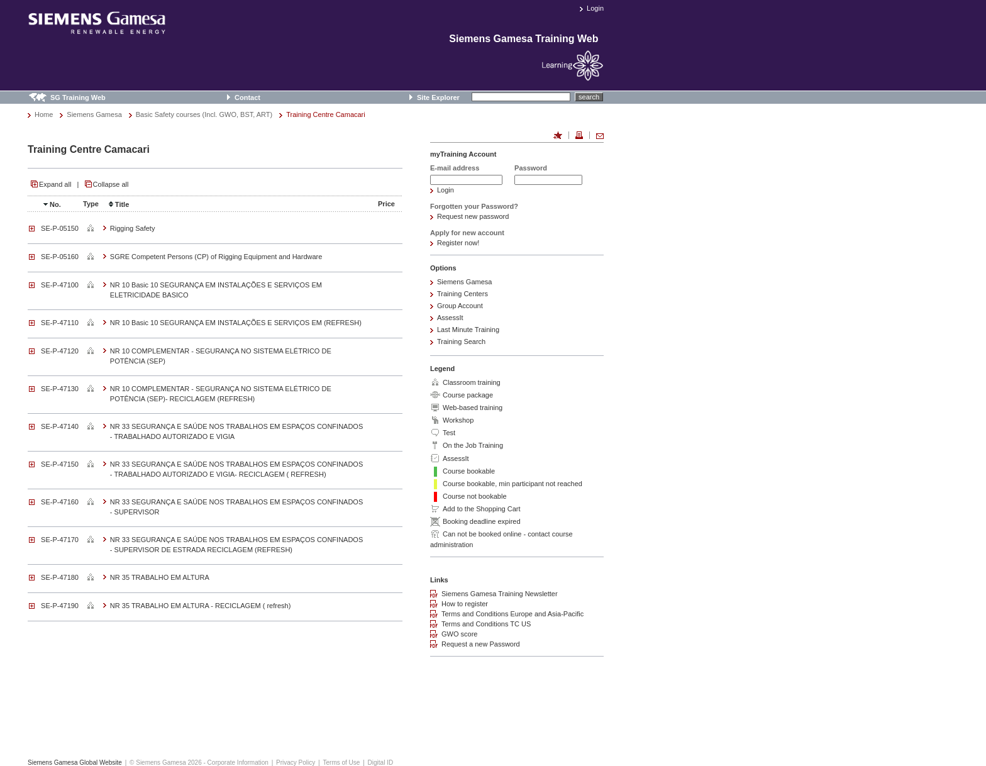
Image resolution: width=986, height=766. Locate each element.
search (589, 97)
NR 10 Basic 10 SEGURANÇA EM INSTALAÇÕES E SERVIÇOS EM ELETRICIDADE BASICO (216, 290)
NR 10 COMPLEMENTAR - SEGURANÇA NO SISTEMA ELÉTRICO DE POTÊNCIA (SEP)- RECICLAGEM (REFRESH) (220, 393)
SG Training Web (78, 97)
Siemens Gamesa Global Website (75, 762)
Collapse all (111, 184)
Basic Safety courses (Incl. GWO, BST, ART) (204, 114)
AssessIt (450, 317)
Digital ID (381, 762)
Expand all (55, 184)
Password (530, 168)
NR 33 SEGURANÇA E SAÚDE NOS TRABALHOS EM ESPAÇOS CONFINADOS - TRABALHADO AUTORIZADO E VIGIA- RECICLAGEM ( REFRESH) (236, 469)
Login (595, 8)
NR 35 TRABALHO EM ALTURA (159, 577)
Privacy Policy (295, 762)
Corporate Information (238, 762)
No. (51, 204)
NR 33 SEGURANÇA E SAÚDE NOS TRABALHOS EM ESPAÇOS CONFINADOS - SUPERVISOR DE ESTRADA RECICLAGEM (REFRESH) (236, 544)
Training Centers (462, 293)
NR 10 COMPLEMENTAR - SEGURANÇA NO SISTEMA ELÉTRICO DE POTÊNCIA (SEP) (220, 356)
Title (117, 204)
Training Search (461, 341)
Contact (247, 97)
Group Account (460, 305)
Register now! (458, 243)
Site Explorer (438, 97)
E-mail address (454, 168)
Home (44, 114)
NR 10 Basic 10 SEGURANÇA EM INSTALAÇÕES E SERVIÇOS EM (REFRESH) (236, 322)
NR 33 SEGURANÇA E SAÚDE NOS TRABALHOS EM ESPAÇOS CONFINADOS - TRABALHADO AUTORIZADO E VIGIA (236, 431)
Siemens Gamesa (94, 114)
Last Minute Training (468, 329)
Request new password (473, 216)
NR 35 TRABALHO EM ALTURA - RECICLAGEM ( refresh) (200, 605)
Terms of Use (341, 762)
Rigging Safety (132, 228)
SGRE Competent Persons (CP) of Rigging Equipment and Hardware (216, 256)
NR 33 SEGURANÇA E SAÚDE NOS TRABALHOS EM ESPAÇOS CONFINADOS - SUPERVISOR (236, 507)
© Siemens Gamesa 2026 (166, 762)
